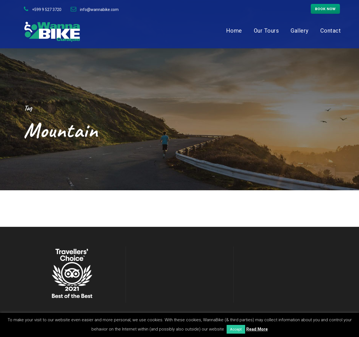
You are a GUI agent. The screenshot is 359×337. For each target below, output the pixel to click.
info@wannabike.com (99, 9)
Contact (330, 30)
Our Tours (266, 30)
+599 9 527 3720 (46, 9)
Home (234, 30)
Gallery (300, 30)
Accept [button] (236, 329)
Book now (325, 9)
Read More (257, 329)
